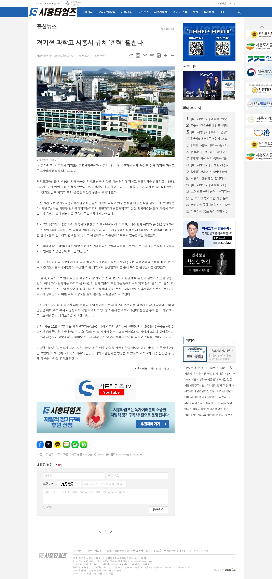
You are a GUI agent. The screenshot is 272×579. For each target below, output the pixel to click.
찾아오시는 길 (95, 550)
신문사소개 (78, 550)
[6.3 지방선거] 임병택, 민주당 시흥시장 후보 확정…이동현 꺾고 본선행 (211, 119)
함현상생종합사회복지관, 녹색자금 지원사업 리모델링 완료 (211, 205)
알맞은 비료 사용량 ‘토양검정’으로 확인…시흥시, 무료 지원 (209, 409)
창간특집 (208, 12)
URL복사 (131, 55)
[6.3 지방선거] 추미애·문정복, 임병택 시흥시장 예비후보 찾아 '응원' (211, 132)
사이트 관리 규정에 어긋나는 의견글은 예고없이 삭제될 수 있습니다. (85, 492)
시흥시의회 (160, 12)
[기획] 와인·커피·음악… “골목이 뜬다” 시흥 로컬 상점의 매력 (211, 158)
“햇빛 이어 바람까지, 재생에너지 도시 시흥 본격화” (209, 367)
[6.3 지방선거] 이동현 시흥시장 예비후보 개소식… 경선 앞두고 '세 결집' (211, 165)
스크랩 (159, 55)
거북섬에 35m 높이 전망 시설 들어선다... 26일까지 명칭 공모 (211, 211)
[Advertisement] (208, 305)
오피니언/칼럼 (106, 12)
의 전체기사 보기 (153, 368)
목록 (138, 55)
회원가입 (222, 3)
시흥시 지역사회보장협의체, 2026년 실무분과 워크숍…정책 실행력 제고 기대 (209, 415)
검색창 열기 (239, 12)
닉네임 (48, 475)
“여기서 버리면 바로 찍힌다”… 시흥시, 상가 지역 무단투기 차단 (209, 397)
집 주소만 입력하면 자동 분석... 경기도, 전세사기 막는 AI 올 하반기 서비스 (211, 198)
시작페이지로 (44, 3)
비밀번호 (113, 475)
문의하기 (205, 550)
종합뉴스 (170, 28)
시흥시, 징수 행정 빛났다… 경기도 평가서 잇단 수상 (211, 178)
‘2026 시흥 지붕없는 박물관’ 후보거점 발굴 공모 (209, 379)
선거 (195, 12)
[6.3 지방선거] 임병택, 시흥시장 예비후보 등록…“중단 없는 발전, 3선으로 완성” (211, 185)
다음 (111, 531)
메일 (145, 55)
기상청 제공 (75, 4)
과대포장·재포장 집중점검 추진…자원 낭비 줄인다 (209, 403)
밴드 (83, 444)
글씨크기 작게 (173, 55)
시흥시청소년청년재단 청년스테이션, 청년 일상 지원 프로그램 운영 (209, 391)
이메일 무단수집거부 (175, 550)
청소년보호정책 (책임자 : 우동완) (144, 550)
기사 (192, 107)
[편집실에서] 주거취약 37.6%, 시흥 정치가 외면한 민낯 (211, 139)
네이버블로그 (66, 444)
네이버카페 (75, 444)
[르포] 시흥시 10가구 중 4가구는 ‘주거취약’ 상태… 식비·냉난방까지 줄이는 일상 (211, 145)
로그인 (232, 3)
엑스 (48, 444)
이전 (100, 531)
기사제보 (193, 550)
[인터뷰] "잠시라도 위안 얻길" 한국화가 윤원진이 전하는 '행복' (211, 152)
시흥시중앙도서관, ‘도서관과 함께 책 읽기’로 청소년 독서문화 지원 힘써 (209, 385)
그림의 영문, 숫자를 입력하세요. (103, 483)
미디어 (190, 340)
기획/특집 (127, 12)
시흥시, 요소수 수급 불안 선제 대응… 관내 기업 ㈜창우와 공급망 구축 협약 (209, 373)
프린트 (152, 55)
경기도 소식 (180, 12)
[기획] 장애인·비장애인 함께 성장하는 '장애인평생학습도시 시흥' (211, 172)
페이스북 (40, 444)
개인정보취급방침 (114, 550)
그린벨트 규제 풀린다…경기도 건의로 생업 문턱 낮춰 (211, 191)
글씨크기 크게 (166, 55)
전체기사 (87, 12)
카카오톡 (57, 444)
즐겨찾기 (58, 3)
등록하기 (158, 509)
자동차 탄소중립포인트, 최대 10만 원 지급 (211, 125)
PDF (222, 12)
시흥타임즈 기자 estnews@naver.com (56, 55)
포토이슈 (189, 66)
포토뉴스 (143, 12)
